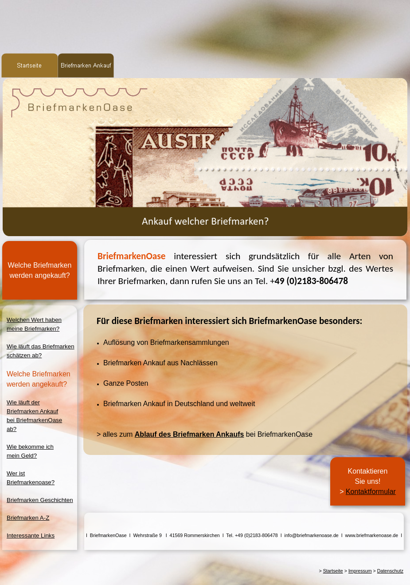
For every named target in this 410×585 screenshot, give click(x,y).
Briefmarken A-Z (28, 517)
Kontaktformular (371, 491)
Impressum (360, 570)
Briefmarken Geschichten (40, 500)
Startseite (333, 570)
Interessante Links (31, 535)
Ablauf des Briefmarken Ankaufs (189, 434)
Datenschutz (390, 570)
